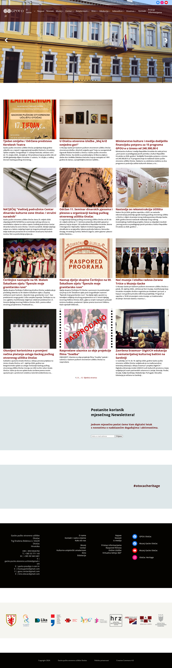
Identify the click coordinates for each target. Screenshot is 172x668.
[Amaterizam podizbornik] (88, 11)
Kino (94, 11)
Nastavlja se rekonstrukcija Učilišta (139, 209)
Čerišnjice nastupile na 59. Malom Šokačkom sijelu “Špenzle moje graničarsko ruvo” (25, 283)
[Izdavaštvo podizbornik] (123, 11)
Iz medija (117, 540)
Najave (118, 535)
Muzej (59, 11)
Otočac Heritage (146, 557)
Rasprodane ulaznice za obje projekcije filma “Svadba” (85, 352)
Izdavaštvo (117, 11)
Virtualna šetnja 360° (112, 553)
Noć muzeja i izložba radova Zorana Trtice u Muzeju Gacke (139, 281)
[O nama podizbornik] (34, 11)
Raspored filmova (113, 547)
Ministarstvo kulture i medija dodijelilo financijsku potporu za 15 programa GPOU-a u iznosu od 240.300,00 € (142, 144)
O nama (28, 11)
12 (82, 377)
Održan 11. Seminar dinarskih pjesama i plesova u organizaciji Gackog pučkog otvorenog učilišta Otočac (86, 212)
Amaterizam (82, 11)
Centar (68, 11)
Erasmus (130, 11)
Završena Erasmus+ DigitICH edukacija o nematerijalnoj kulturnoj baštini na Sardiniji (141, 354)
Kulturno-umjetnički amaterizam (71, 550)
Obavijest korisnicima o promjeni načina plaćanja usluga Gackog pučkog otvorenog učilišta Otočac (28, 354)
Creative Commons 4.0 (125, 660)
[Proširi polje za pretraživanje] (4, 16)
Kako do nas (80, 540)
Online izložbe (115, 550)
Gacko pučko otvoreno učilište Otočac (72, 660)
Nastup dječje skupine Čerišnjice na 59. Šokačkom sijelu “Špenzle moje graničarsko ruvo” (85, 283)
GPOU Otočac (145, 536)
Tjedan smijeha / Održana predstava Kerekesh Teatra (27, 142)
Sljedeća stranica (90, 377)
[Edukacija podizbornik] (109, 11)
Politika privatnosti (101, 660)
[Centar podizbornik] (73, 11)
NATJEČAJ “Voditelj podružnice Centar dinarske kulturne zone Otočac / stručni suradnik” (29, 212)
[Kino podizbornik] (96, 11)
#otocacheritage (147, 485)
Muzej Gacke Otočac (148, 543)
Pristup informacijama (111, 545)
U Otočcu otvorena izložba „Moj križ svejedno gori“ (83, 142)
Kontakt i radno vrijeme (75, 538)
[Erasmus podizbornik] (135, 11)
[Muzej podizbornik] (62, 11)
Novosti (118, 538)
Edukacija (104, 11)
